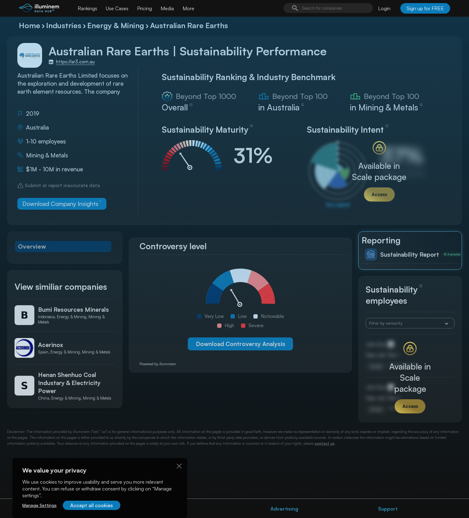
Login (384, 8)
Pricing (144, 8)
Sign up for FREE (425, 8)
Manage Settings (39, 505)
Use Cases (117, 8)
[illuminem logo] (39, 9)
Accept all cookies (91, 505)
